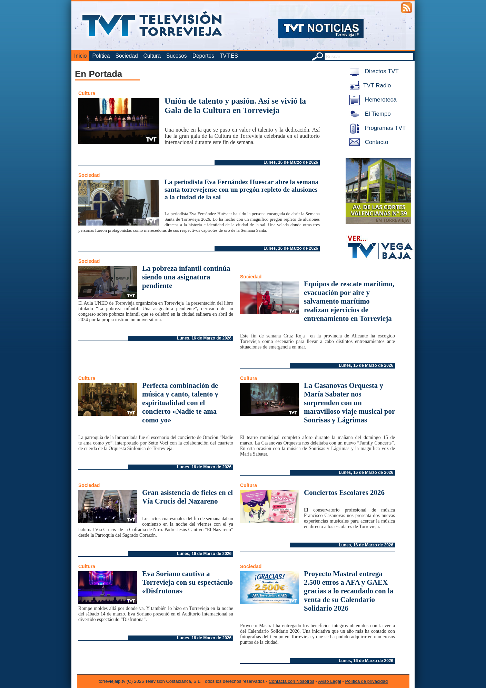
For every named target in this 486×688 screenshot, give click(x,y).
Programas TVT (376, 128)
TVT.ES (229, 56)
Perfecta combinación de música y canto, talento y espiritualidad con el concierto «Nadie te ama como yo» (180, 402)
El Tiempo (369, 114)
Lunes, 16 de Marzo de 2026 (291, 162)
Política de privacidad (366, 681)
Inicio (80, 56)
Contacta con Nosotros (291, 681)
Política (101, 56)
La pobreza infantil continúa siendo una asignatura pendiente (186, 277)
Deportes (203, 56)
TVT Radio (369, 85)
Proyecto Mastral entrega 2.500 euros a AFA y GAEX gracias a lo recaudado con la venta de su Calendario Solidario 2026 (348, 591)
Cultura (152, 56)
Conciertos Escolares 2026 (344, 492)
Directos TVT (373, 71)
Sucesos (176, 56)
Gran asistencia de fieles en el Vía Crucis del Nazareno (187, 496)
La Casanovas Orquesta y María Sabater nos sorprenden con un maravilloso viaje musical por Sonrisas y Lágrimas (349, 402)
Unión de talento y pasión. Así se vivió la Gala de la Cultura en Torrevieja (235, 105)
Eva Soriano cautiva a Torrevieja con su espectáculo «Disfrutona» (187, 582)
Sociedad (127, 56)
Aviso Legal (329, 681)
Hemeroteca (372, 99)
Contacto (367, 142)
